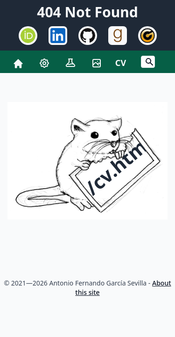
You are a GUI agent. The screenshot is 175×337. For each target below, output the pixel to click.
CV (120, 62)
